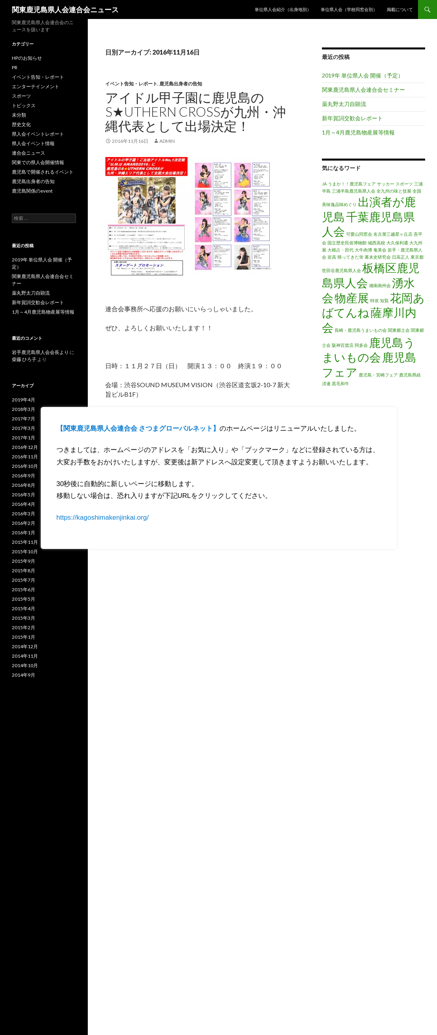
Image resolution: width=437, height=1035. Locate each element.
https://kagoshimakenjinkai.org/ (103, 517)
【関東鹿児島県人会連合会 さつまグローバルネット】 (138, 428)
